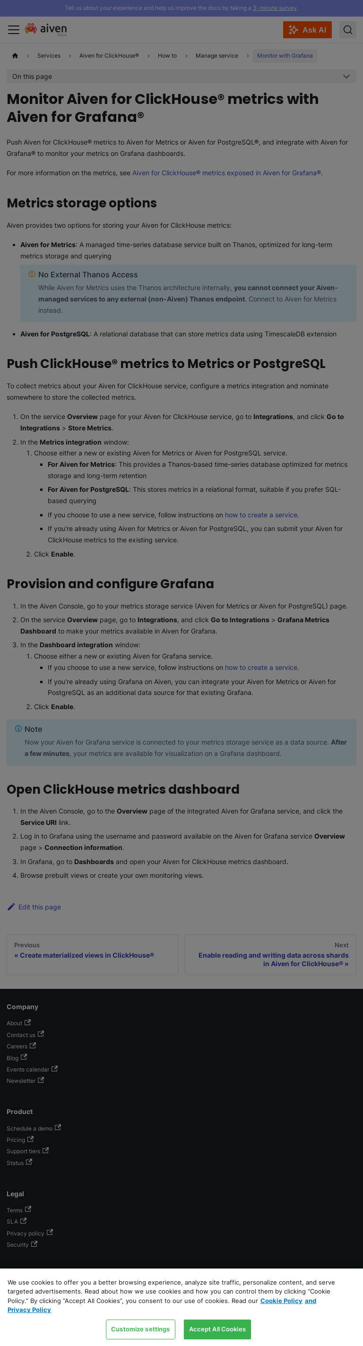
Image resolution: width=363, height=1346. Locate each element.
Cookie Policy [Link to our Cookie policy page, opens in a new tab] (281, 1300)
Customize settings (140, 1329)
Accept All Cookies (217, 1329)
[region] (181, 1307)
